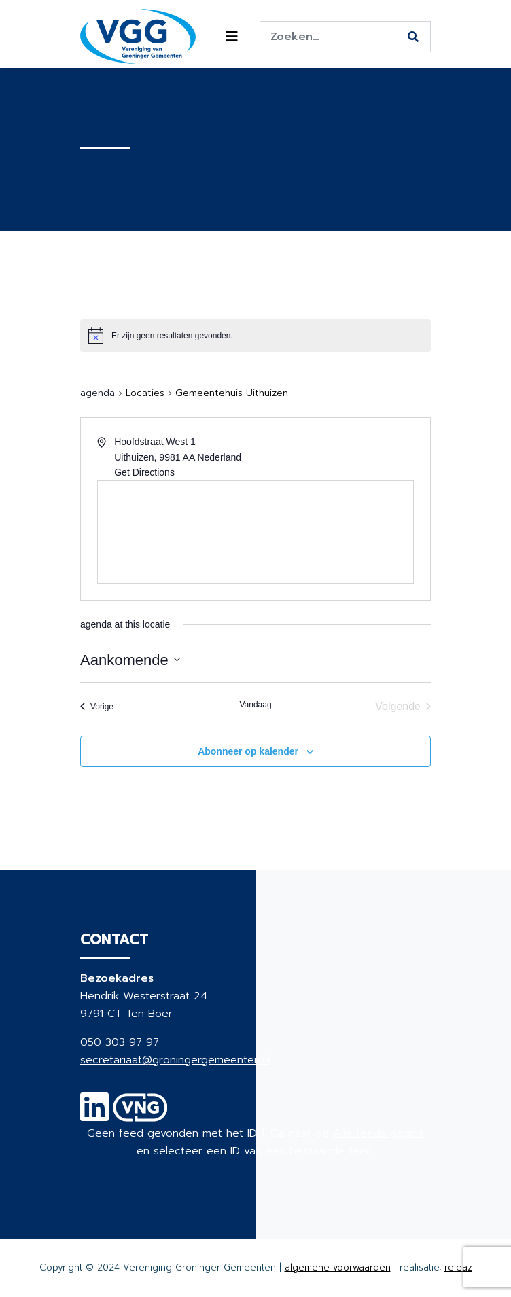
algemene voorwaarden (338, 1267)
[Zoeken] (413, 37)
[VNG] (140, 1115)
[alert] (172, 336)
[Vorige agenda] (96, 706)
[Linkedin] (94, 1115)
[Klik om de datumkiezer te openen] (130, 660)
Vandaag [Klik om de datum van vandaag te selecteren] (255, 704)
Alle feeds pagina (378, 1133)
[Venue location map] (255, 532)
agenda (97, 393)
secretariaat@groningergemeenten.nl (175, 1060)
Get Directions (144, 472)
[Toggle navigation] (232, 36)
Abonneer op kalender (248, 751)
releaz (458, 1267)
